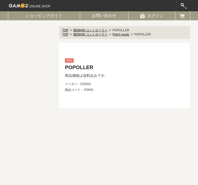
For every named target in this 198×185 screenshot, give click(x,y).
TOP (65, 30)
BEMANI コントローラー (90, 30)
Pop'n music (121, 34)
